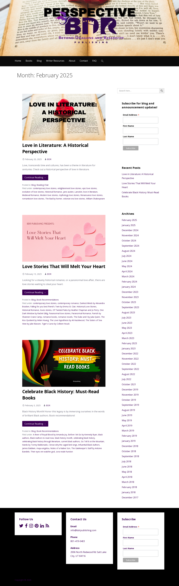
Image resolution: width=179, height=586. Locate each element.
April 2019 (127, 425)
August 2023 (128, 312)
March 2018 (128, 482)
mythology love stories (69, 195)
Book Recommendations (48, 299)
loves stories (46, 310)
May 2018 (127, 471)
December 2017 (130, 497)
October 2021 (129, 384)
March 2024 (128, 276)
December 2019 (130, 389)
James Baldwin (28, 448)
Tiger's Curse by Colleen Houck (56, 323)
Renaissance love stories (92, 195)
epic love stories (89, 188)
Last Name (128, 136)
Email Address (131, 114)
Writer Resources (55, 60)
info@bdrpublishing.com (83, 530)
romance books (50, 317)
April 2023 (127, 333)
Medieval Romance (30, 195)
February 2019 (129, 435)
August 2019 (128, 410)
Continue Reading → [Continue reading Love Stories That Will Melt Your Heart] (35, 292)
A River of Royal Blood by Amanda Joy (50, 434)
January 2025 (129, 225)
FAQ (94, 60)
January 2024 (129, 286)
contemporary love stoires (44, 188)
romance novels (65, 317)
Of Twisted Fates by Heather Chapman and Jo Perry (76, 310)
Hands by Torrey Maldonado (35, 444)
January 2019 (129, 440)
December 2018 (130, 446)
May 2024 (127, 266)
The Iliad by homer (53, 198)
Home (18, 60)
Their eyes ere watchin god (43, 451)
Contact (84, 60)
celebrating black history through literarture (41, 441)
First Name (128, 126)
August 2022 (128, 374)
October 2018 (129, 451)
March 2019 (128, 430)
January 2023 (129, 348)
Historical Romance (53, 191)
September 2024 (130, 245)
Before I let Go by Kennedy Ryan (82, 434)
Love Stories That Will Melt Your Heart (63, 266)
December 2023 (130, 291)
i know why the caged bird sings (63, 444)
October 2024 (129, 240)
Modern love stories (49, 195)
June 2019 (127, 415)
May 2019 (127, 420)
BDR (49, 159)
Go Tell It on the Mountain (92, 441)
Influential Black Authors (89, 444)
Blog (39, 60)
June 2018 (127, 466)
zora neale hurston (64, 451)
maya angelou (42, 448)
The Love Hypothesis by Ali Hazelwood (67, 320)
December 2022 (130, 353)
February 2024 (129, 281)
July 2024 (126, 255)
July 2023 (126, 317)
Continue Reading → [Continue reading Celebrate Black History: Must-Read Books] (35, 423)
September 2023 (130, 307)
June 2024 (127, 261)
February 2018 (129, 487)
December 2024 (130, 230)
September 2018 (130, 456)
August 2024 (128, 250)
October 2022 (129, 363)
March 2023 (128, 338)
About (72, 60)
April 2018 (127, 476)
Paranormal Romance (81, 313)
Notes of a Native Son (60, 448)
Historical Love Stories (86, 306)
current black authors (70, 441)
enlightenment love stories (69, 188)
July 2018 (126, 461)
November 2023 (130, 297)
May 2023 (127, 327)
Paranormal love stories (59, 313)
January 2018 (129, 492)
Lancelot (78, 191)
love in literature (90, 191)
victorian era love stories (74, 198)
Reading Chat (42, 185)
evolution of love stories (33, 191)
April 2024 (127, 271)
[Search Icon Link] (102, 61)
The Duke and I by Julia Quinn (87, 317)
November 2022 (130, 358)
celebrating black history (84, 438)
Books (29, 60)
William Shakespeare (95, 198)
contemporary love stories (44, 303)
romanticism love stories (33, 198)
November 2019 (130, 394)
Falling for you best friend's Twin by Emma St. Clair (53, 306)
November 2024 (130, 235)
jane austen (68, 191)
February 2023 (129, 343)
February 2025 (129, 220)
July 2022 (126, 379)
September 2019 (130, 404)
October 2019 (129, 399)
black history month (63, 438)
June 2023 (127, 322)
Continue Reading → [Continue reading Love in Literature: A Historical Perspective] (35, 177)
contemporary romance (68, 303)
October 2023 (129, 302)
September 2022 (130, 369)
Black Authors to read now (42, 438)
